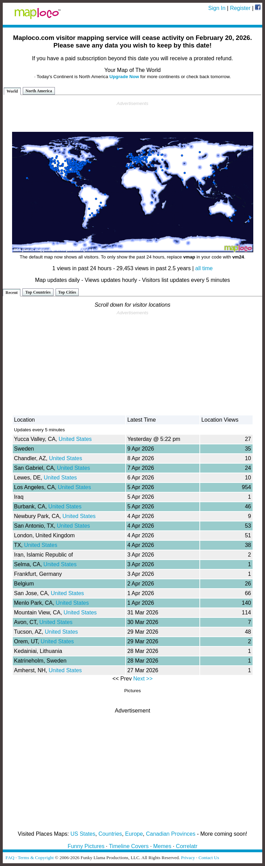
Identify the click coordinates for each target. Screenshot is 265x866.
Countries (110, 834)
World (12, 91)
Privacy (188, 857)
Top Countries (37, 292)
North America (39, 90)
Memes (162, 846)
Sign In (217, 8)
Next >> (143, 679)
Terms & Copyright (35, 857)
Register (240, 8)
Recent (12, 292)
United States (75, 439)
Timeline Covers (129, 846)
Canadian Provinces (170, 834)
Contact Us (208, 857)
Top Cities (67, 292)
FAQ (10, 857)
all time (204, 268)
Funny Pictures (86, 846)
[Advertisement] (132, 116)
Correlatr (186, 846)
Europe (134, 834)
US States (82, 834)
